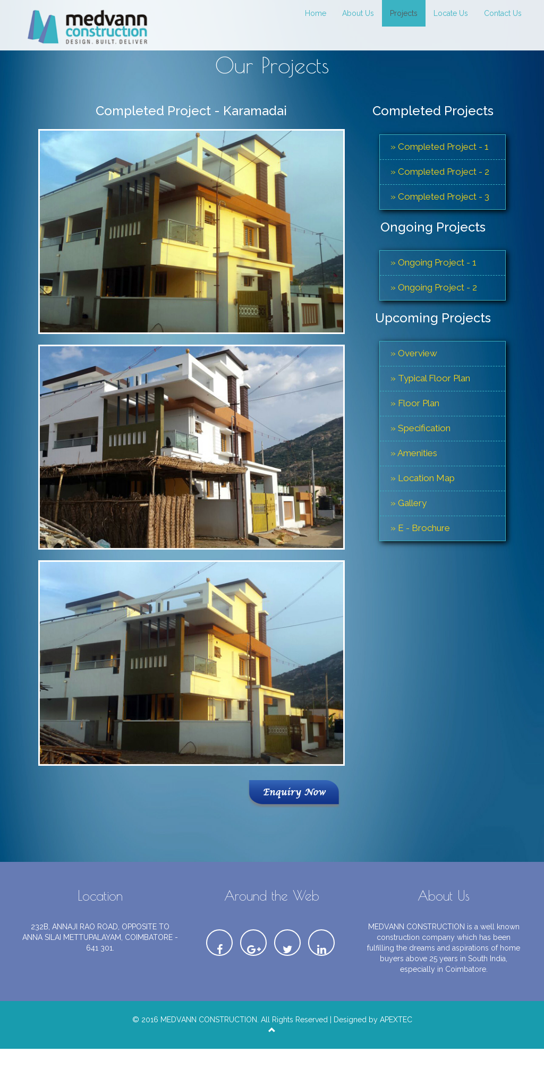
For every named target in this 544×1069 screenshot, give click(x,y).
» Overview (413, 353)
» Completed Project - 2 (439, 171)
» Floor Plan (414, 403)
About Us (358, 13)
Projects (404, 13)
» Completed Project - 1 (439, 146)
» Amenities (413, 453)
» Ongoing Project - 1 (433, 262)
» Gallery (408, 503)
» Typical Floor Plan (430, 378)
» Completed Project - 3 (439, 196)
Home (315, 13)
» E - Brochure (420, 528)
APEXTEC (396, 1020)
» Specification (420, 428)
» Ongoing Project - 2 (433, 287)
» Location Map (422, 478)
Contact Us (503, 13)
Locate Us (451, 13)
